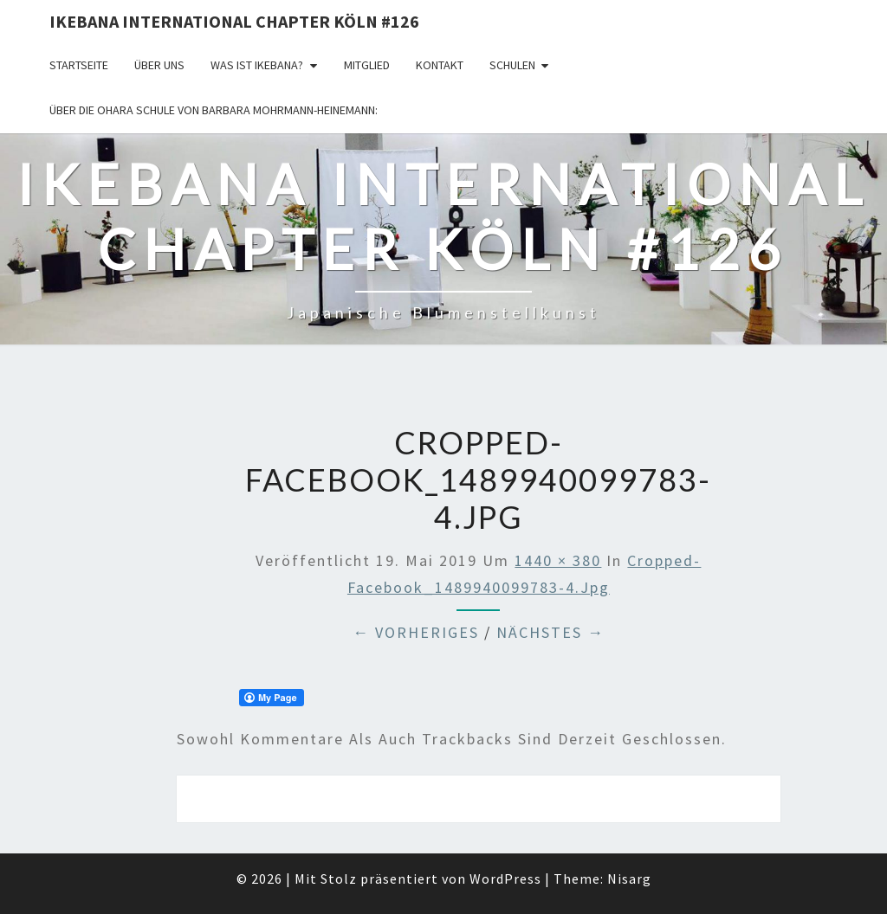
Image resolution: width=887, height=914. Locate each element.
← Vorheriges (416, 632)
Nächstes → (550, 632)
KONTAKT (439, 65)
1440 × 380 (558, 560)
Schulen (512, 65)
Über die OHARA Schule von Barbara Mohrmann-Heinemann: (213, 110)
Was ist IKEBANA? (256, 65)
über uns (159, 65)
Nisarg (629, 878)
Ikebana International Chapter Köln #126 (234, 21)
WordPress (505, 878)
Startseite (78, 65)
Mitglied (367, 65)
